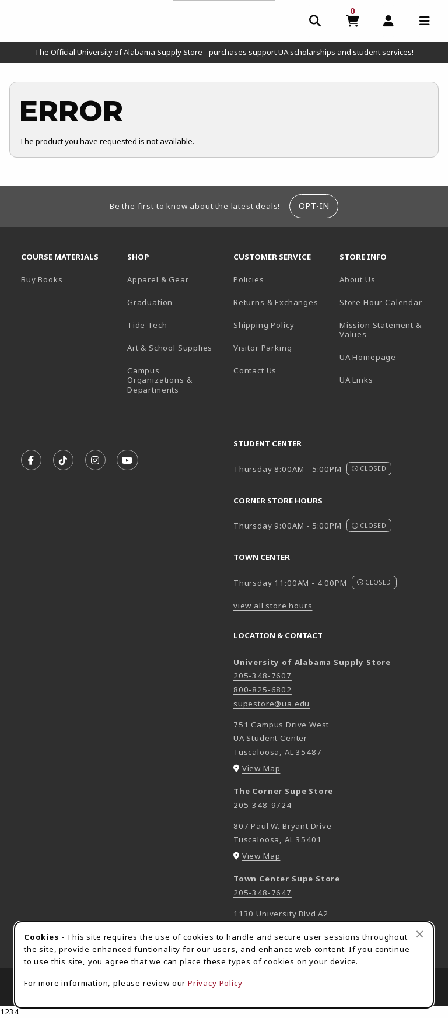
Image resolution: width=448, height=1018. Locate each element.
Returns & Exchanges (275, 302)
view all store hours (273, 605)
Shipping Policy (263, 325)
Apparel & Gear (158, 279)
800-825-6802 (262, 689)
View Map (261, 768)
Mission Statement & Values (381, 330)
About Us (358, 279)
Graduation (150, 302)
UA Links (356, 380)
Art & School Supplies (169, 347)
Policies (248, 279)
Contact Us (254, 370)
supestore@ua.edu (271, 703)
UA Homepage (388, 356)
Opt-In (314, 205)
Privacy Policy (215, 983)
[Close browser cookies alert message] (419, 934)
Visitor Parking (262, 347)
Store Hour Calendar (388, 301)
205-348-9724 (262, 805)
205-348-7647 (262, 892)
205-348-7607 (262, 675)
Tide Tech (147, 325)
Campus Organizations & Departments (175, 380)
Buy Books (41, 279)
